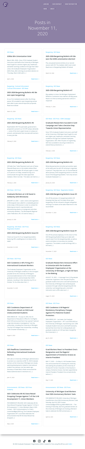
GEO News (10, 52)
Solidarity (10, 390)
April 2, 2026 (10, 79)
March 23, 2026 (11, 111)
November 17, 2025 (51, 252)
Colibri (70, 444)
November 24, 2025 (12, 248)
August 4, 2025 (11, 336)
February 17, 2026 (50, 107)
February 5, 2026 (50, 151)
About (53, 9)
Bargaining (49, 52)
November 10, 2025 (12, 289)
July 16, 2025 (49, 339)
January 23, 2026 (11, 220)
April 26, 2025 (49, 418)
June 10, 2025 (10, 378)
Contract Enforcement (22, 86)
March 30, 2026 (50, 73)
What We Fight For (71, 4)
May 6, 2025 (10, 425)
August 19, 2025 (50, 297)
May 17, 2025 (49, 381)
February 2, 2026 (11, 183)
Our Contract (57, 4)
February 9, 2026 (11, 141)
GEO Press (56, 119)
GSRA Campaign (65, 119)
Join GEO (47, 4)
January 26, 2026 (50, 183)
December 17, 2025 (51, 213)
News (46, 9)
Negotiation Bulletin (67, 190)
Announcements (12, 388)
